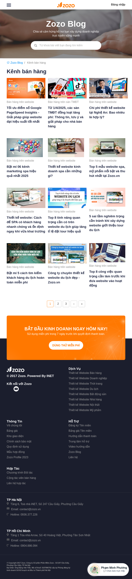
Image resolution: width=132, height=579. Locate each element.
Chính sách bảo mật (19, 441)
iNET (50, 376)
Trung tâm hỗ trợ (79, 441)
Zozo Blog (75, 451)
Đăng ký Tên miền (80, 425)
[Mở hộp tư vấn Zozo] (108, 569)
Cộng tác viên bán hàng (21, 477)
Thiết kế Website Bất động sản (87, 394)
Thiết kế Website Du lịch (83, 388)
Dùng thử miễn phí (66, 345)
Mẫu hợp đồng (16, 451)
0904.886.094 (29, 545)
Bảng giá (12, 430)
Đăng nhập (118, 4)
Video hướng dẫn (79, 446)
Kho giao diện (15, 436)
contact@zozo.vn (30, 509)
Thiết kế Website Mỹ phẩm (85, 410)
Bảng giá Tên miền (80, 430)
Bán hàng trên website (20, 101)
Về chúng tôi (14, 425)
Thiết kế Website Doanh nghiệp (88, 378)
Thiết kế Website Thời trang (85, 383)
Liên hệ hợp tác (16, 483)
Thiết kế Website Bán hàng (85, 372)
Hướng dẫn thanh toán (82, 436)
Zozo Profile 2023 (17, 457)
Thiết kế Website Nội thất (84, 404)
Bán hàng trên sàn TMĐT (63, 101)
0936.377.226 (29, 514)
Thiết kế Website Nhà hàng (85, 399)
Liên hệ (73, 457)
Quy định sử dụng (18, 446)
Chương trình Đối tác (20, 472)
